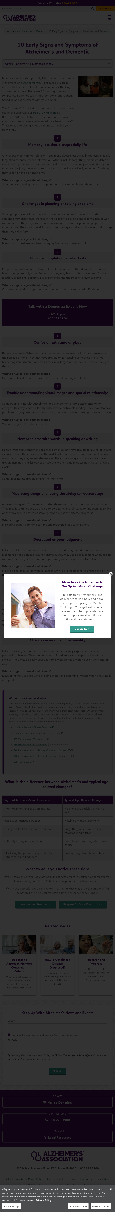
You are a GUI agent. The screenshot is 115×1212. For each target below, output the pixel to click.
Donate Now (82, 628)
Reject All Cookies (100, 1208)
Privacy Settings (11, 1208)
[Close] (111, 1191)
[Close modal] (111, 574)
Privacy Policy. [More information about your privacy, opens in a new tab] (44, 1202)
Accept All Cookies (78, 1208)
